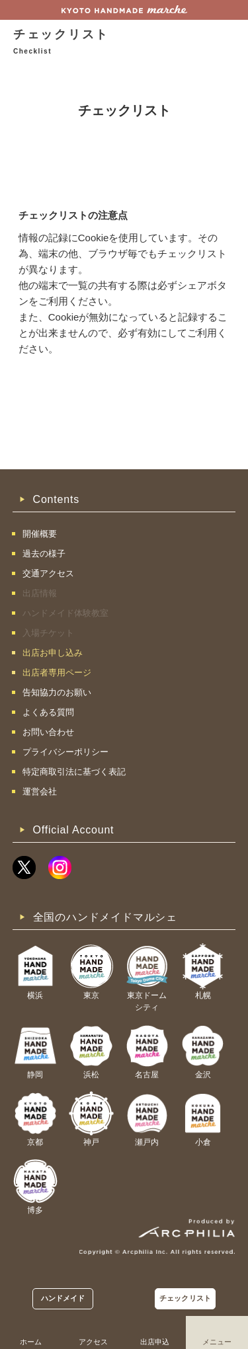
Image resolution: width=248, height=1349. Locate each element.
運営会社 (39, 791)
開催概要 (39, 534)
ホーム (31, 1342)
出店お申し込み (52, 653)
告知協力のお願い (56, 692)
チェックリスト (185, 1298)
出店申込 (154, 1342)
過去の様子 (43, 554)
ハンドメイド (63, 1298)
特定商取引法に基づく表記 (74, 772)
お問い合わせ (48, 732)
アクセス (93, 1342)
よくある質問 (48, 712)
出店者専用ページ (56, 672)
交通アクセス (48, 573)
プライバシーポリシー (65, 752)
